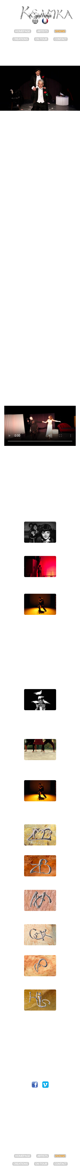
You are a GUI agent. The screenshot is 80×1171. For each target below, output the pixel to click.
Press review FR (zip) (40, 381)
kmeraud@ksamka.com (40, 1078)
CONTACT (60, 39)
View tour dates (40, 274)
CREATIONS (20, 39)
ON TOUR (41, 39)
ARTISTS (42, 31)
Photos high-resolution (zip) (40, 389)
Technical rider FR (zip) (40, 385)
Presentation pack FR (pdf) (40, 377)
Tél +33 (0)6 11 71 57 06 (40, 1066)
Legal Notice (40, 1144)
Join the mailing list (40, 1107)
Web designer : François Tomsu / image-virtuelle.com (40, 1139)
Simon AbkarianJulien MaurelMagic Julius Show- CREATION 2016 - (40, 699)
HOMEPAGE (22, 31)
